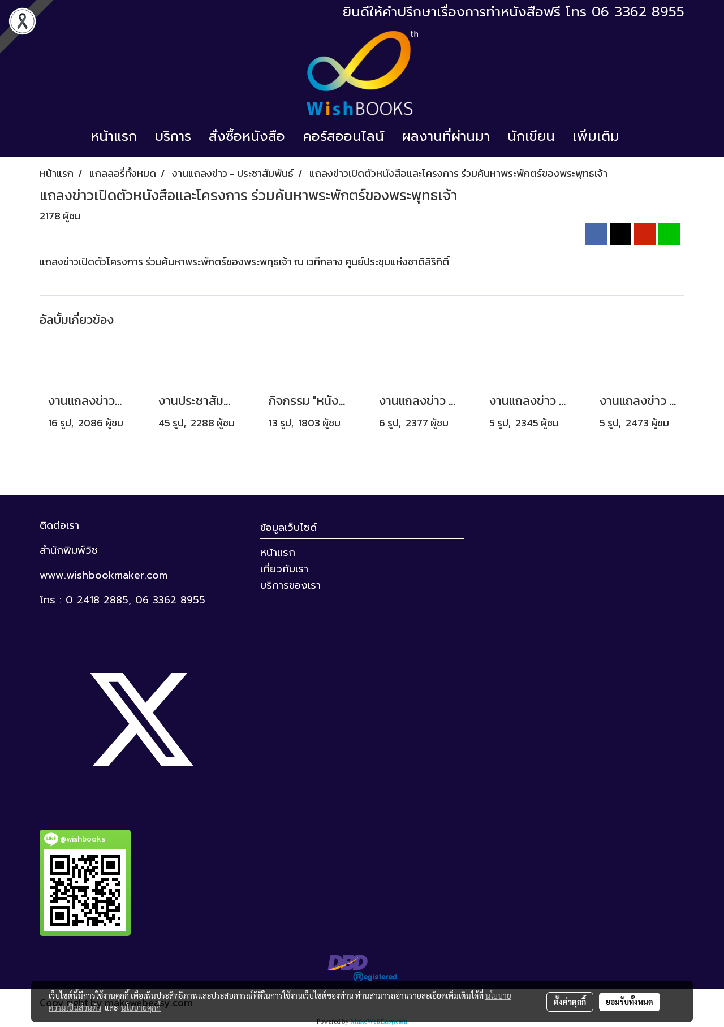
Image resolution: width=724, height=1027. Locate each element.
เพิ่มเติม (595, 136)
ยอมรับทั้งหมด (629, 1001)
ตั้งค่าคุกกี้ (570, 1001)
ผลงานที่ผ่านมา (446, 136)
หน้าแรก (113, 136)
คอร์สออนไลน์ (343, 136)
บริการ (172, 136)
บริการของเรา (290, 585)
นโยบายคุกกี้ (141, 1007)
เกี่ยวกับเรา (284, 569)
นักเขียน (531, 136)
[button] (638, 136)
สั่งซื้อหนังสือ (247, 136)
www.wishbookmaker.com (103, 575)
